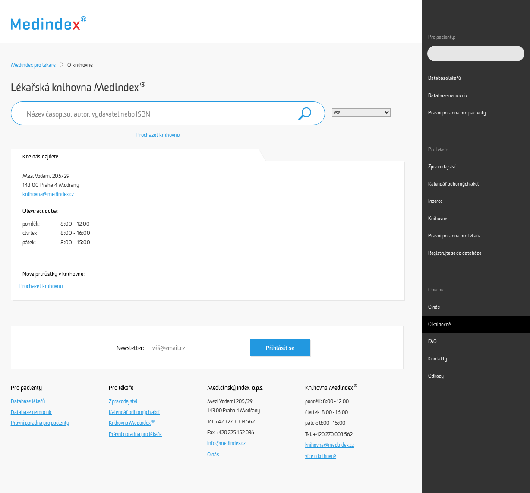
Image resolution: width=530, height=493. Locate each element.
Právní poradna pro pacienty (40, 423)
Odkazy (436, 376)
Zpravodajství (123, 401)
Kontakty (437, 358)
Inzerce (435, 201)
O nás (213, 454)
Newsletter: (130, 348)
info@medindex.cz (226, 443)
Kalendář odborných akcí (134, 412)
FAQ (432, 341)
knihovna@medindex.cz (48, 194)
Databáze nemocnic (31, 412)
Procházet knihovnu (158, 135)
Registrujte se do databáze (454, 253)
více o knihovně (320, 456)
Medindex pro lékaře (33, 65)
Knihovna (438, 218)
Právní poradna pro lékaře (135, 434)
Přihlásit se (280, 348)
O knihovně (439, 324)
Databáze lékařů (28, 401)
